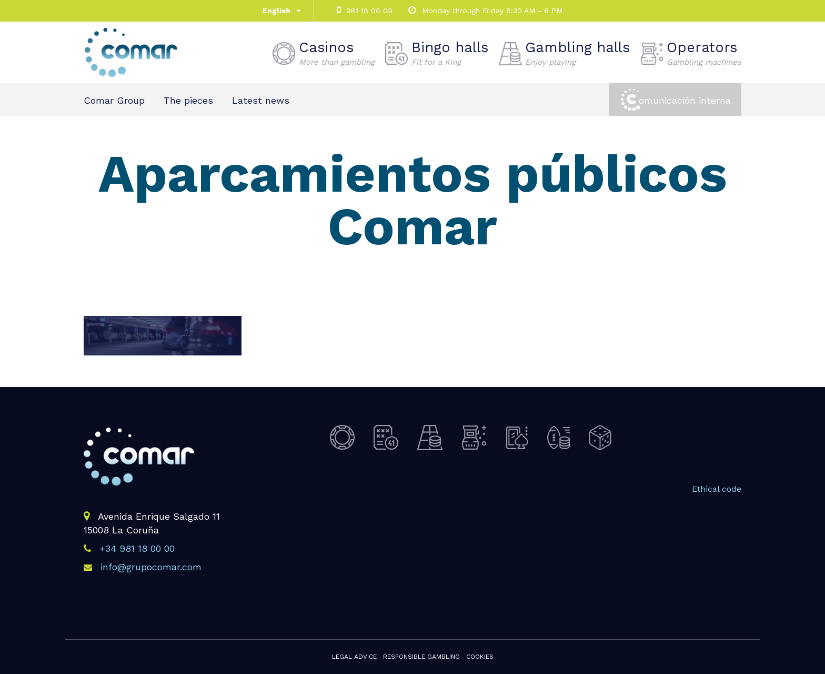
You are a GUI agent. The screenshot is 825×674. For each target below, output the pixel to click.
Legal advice (354, 656)
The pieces (188, 100)
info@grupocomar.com (151, 566)
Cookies (480, 656)
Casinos (337, 53)
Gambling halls (577, 53)
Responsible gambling (421, 656)
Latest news (260, 100)
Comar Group (114, 100)
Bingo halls (449, 53)
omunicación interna (685, 100)
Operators (704, 53)
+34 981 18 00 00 (137, 548)
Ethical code (716, 489)
